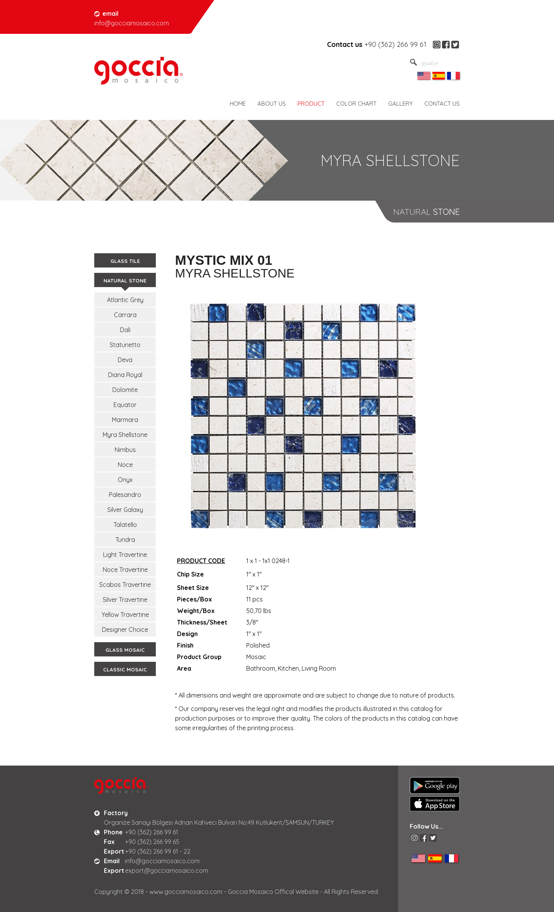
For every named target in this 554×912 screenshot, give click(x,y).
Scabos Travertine (125, 584)
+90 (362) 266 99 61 (395, 44)
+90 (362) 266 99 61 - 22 (157, 851)
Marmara (125, 420)
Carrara (125, 315)
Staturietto (125, 345)
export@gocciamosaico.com (166, 870)
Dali (125, 330)
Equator (125, 405)
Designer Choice (125, 629)
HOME (238, 103)
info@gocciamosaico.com (162, 861)
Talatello (125, 524)
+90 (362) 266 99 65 (152, 842)
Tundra (125, 539)
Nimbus (125, 450)
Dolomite (125, 390)
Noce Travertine (125, 569)
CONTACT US (442, 103)
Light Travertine (125, 554)
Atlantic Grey (125, 300)
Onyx (125, 479)
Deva (125, 360)
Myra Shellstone (125, 435)
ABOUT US (271, 103)
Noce (125, 464)
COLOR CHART (356, 103)
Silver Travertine (125, 599)
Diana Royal (125, 375)
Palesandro (125, 494)
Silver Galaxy (125, 509)
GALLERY (400, 103)
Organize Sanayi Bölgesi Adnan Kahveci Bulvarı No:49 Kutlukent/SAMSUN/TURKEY (219, 822)
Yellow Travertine (125, 614)
